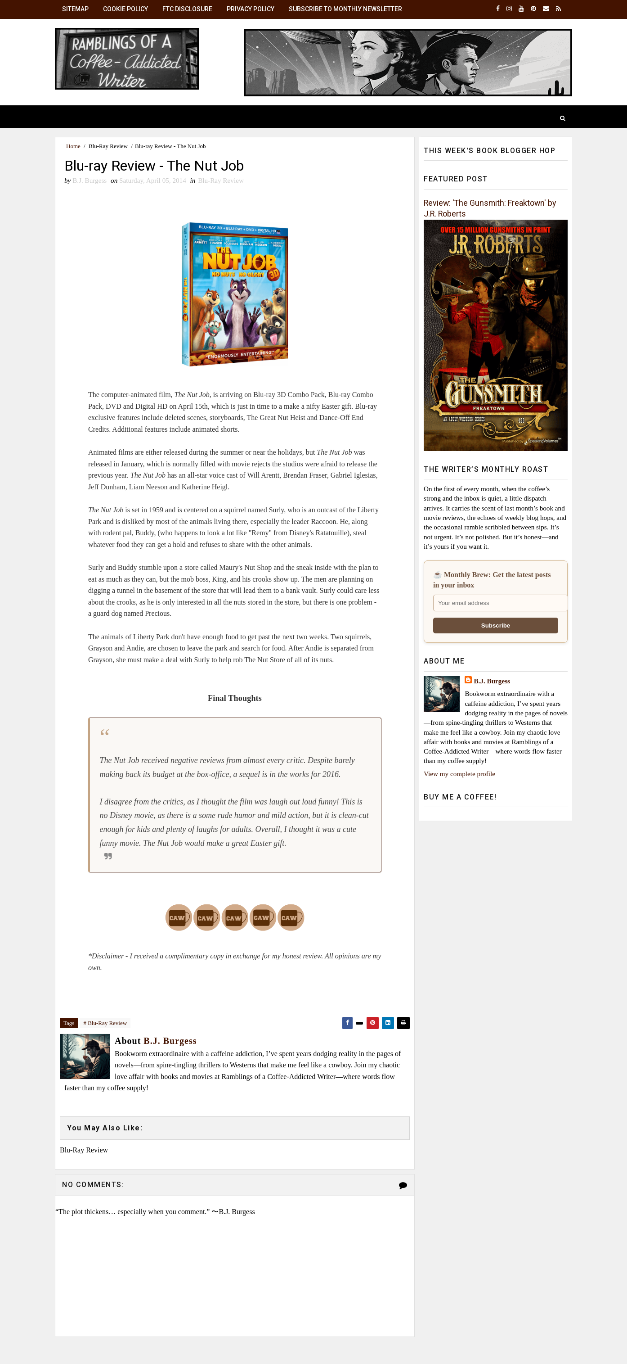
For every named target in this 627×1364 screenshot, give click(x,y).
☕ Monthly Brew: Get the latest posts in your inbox (492, 579)
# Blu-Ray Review (105, 1023)
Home (73, 146)
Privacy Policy (250, 9)
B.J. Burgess (492, 681)
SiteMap (75, 9)
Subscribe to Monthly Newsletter (345, 9)
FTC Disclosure (187, 9)
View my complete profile (459, 773)
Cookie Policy (125, 9)
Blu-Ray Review (108, 146)
